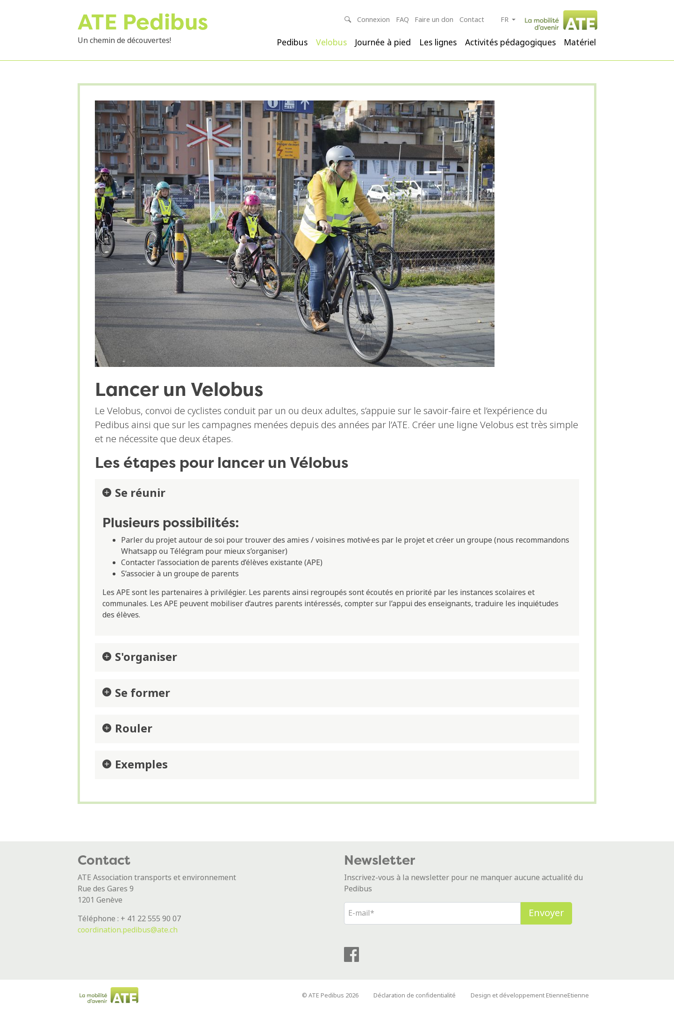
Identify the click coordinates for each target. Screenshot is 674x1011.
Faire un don (434, 20)
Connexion (373, 20)
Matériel (580, 42)
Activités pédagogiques (510, 42)
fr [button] (505, 20)
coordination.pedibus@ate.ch (128, 930)
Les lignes (438, 42)
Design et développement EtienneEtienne (530, 995)
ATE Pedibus (143, 21)
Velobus (331, 42)
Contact (471, 20)
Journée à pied (383, 42)
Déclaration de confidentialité (414, 995)
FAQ (402, 20)
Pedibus (292, 42)
